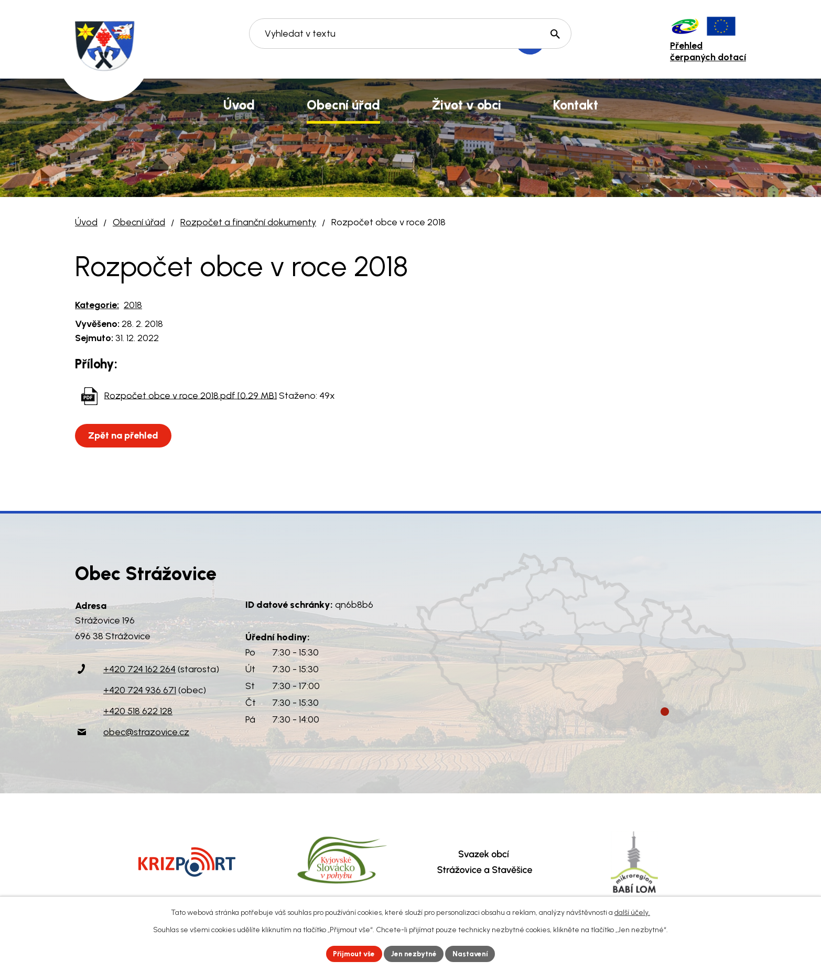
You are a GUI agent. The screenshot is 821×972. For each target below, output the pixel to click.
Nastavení (473, 953)
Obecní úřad (139, 222)
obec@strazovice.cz (146, 732)
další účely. (632, 912)
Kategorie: (97, 305)
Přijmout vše (352, 953)
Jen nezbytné (415, 953)
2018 (133, 305)
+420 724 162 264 (139, 669)
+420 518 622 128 (137, 711)
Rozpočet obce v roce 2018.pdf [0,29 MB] (190, 395)
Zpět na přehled (124, 435)
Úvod (86, 222)
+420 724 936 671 (139, 690)
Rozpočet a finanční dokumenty (248, 222)
